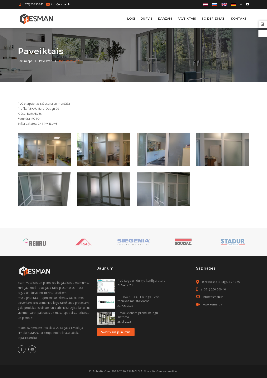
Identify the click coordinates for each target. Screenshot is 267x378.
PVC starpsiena (69, 61)
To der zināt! (214, 18)
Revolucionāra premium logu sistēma (137, 315)
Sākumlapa (25, 61)
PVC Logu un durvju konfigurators (141, 280)
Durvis (147, 18)
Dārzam (165, 18)
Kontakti (239, 18)
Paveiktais (187, 18)
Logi (131, 18)
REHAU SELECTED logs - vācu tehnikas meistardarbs (138, 299)
